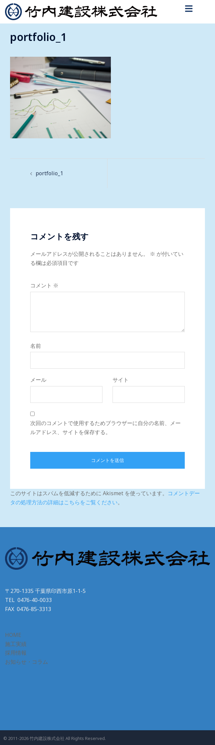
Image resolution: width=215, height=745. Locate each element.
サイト (121, 379)
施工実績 (16, 644)
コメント (44, 285)
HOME (13, 635)
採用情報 (16, 652)
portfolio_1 (49, 173)
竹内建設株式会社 (47, 738)
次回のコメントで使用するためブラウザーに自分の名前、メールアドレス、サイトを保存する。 (105, 427)
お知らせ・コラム (26, 661)
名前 (35, 346)
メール (38, 379)
